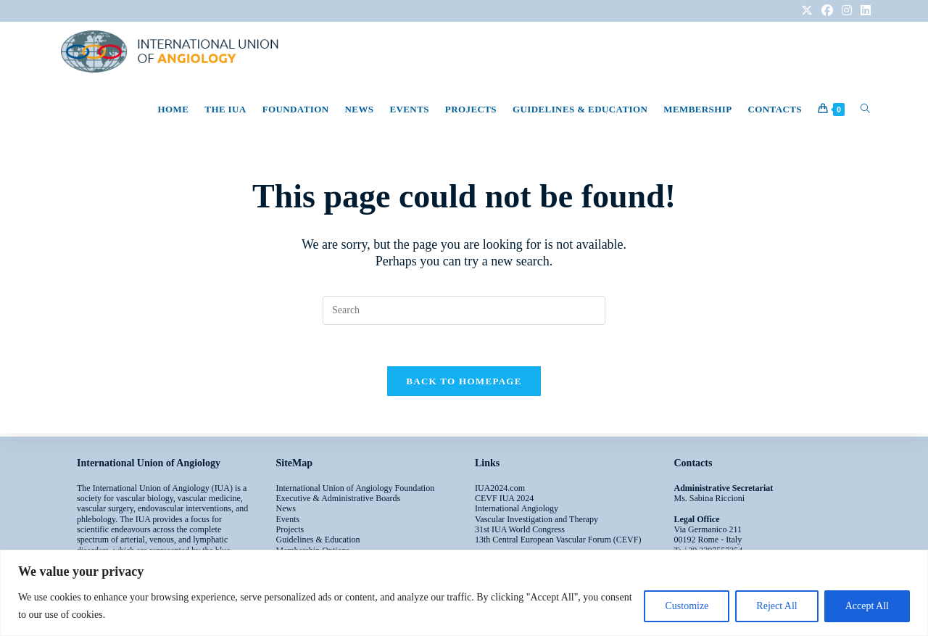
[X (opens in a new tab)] (807, 11)
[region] (464, 593)
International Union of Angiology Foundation (355, 488)
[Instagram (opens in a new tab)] (846, 11)
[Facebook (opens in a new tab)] (827, 11)
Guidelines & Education (318, 539)
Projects (290, 529)
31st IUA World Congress (520, 529)
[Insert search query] (464, 310)
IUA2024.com (500, 488)
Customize (686, 605)
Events (288, 519)
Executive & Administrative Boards (338, 498)
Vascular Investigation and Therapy (536, 519)
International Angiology (516, 508)
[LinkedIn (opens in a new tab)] (863, 11)
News (286, 508)
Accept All (867, 605)
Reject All (776, 605)
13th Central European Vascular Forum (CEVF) (558, 539)
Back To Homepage (463, 384)
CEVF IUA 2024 (504, 498)
